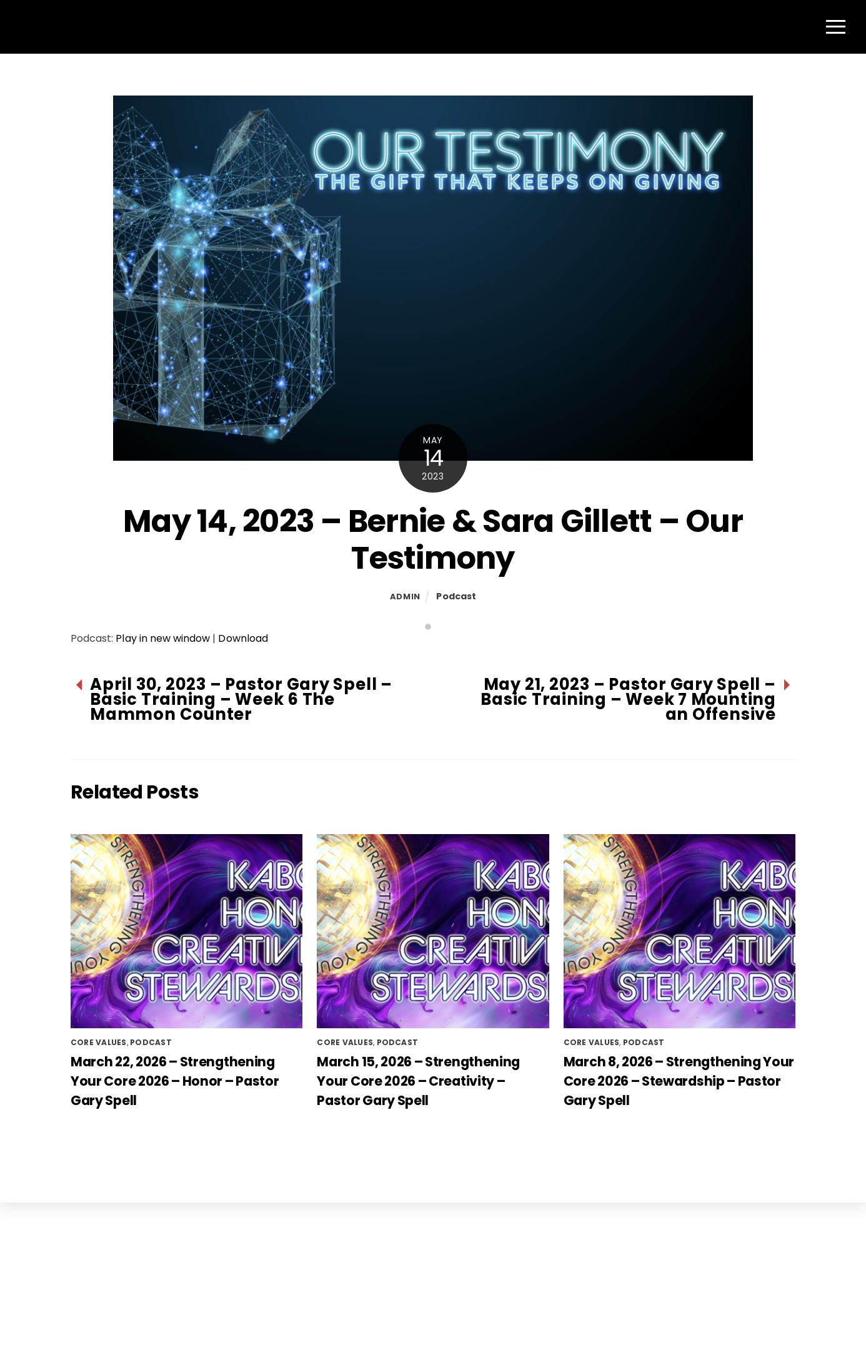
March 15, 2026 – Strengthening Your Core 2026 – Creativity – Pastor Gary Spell (418, 1087)
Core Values (99, 1048)
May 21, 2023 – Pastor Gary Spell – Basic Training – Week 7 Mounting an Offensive (628, 706)
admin (405, 603)
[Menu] (835, 30)
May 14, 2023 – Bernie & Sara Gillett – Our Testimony (433, 546)
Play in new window (163, 645)
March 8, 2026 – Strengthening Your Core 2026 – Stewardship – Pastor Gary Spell (679, 1087)
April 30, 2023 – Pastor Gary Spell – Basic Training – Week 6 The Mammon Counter (241, 706)
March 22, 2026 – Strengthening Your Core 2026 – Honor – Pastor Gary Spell (175, 1087)
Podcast (456, 602)
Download (242, 645)
